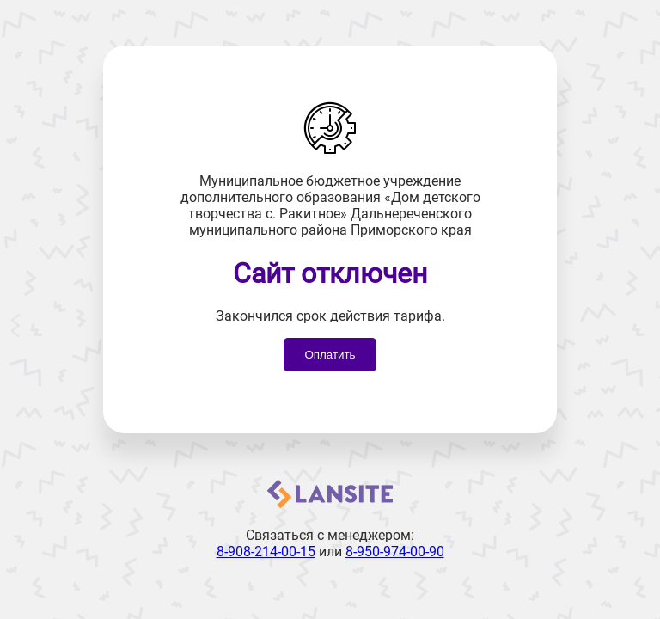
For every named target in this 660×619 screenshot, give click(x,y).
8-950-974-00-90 (394, 551)
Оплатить (329, 354)
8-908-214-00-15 (266, 551)
